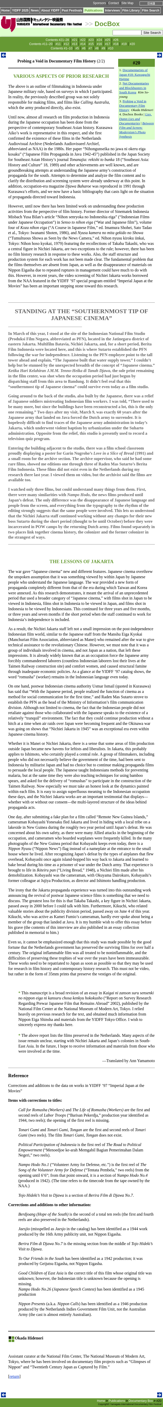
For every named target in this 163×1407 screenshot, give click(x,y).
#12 (66, 44)
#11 (58, 44)
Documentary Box (141, 1401)
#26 (115, 40)
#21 (74, 40)
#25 (107, 40)
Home (5, 10)
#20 (132, 44)
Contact (113, 3)
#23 (91, 40)
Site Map (127, 3)
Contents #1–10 (61, 48)
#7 (90, 48)
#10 (110, 48)
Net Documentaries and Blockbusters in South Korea (134, 87)
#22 (82, 40)
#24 (99, 40)
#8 (96, 48)
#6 (83, 48)
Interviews (112, 10)
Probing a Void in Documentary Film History (132, 105)
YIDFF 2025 (20, 10)
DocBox (107, 24)
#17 (107, 44)
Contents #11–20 (40, 44)
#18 (115, 44)
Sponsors (99, 3)
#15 (91, 44)
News (35, 10)
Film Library (131, 10)
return (14, 1376)
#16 (99, 44)
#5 (77, 48)
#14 (82, 44)
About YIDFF (50, 10)
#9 (103, 48)
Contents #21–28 (57, 40)
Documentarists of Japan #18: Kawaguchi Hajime (134, 74)
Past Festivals (72, 10)
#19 (124, 44)
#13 (74, 44)
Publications (94, 10)
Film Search (150, 10)
